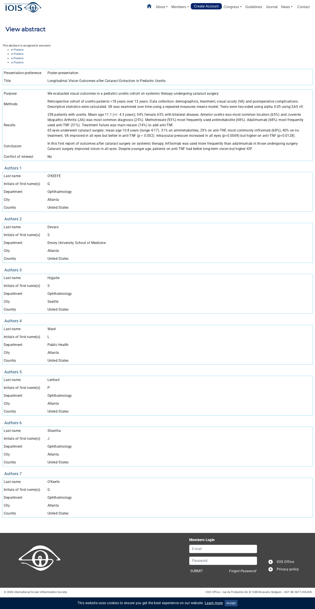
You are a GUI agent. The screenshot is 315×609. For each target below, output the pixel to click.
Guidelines (253, 7)
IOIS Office (281, 562)
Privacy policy (283, 569)
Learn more (214, 603)
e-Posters (17, 49)
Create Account (206, 6)
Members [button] (178, 7)
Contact (303, 7)
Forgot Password (242, 571)
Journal (272, 7)
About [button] (160, 7)
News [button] (285, 7)
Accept (231, 603)
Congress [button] (231, 7)
